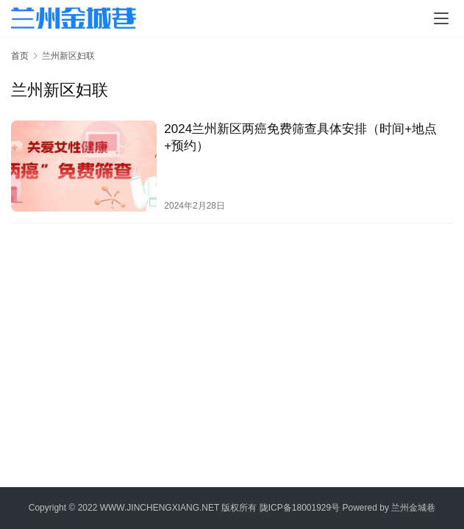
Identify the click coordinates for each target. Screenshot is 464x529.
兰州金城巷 (413, 508)
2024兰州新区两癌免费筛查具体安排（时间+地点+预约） (300, 137)
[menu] (441, 18)
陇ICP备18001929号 (300, 508)
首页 (20, 56)
